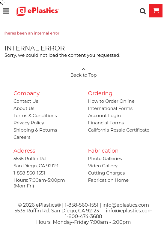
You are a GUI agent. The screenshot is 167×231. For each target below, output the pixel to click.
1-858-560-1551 (29, 173)
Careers (22, 137)
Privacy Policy (28, 123)
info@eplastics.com (129, 211)
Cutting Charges (106, 173)
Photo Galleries (105, 158)
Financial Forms (106, 123)
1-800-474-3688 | (85, 216)
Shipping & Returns (35, 130)
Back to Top (83, 70)
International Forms (110, 108)
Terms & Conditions (35, 115)
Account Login (104, 115)
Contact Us (25, 101)
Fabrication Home (108, 180)
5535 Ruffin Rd (29, 158)
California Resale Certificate (119, 130)
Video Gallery (103, 166)
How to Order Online (111, 101)
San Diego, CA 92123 (35, 166)
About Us (23, 108)
